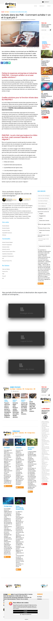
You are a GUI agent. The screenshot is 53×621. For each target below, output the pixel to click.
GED (3, 258)
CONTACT (46, 2)
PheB (3, 273)
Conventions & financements (7, 253)
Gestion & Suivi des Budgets (7, 242)
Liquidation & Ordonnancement (8, 256)
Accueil (2, 12)
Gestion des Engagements (7, 244)
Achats (40, 218)
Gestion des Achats (5, 247)
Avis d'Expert (39, 596)
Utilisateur (4, 235)
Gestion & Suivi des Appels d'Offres (8, 251)
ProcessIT (4, 276)
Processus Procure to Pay (7, 260)
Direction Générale (5, 225)
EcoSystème (39, 599)
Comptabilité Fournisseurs (7, 232)
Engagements (42, 216)
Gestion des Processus (44, 230)
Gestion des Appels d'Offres (44, 224)
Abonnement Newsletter (45, 246)
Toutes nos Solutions (6, 269)
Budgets (41, 213)
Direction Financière (6, 228)
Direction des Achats (6, 230)
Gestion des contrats (6, 249)
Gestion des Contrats (44, 220)
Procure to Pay (5, 271)
